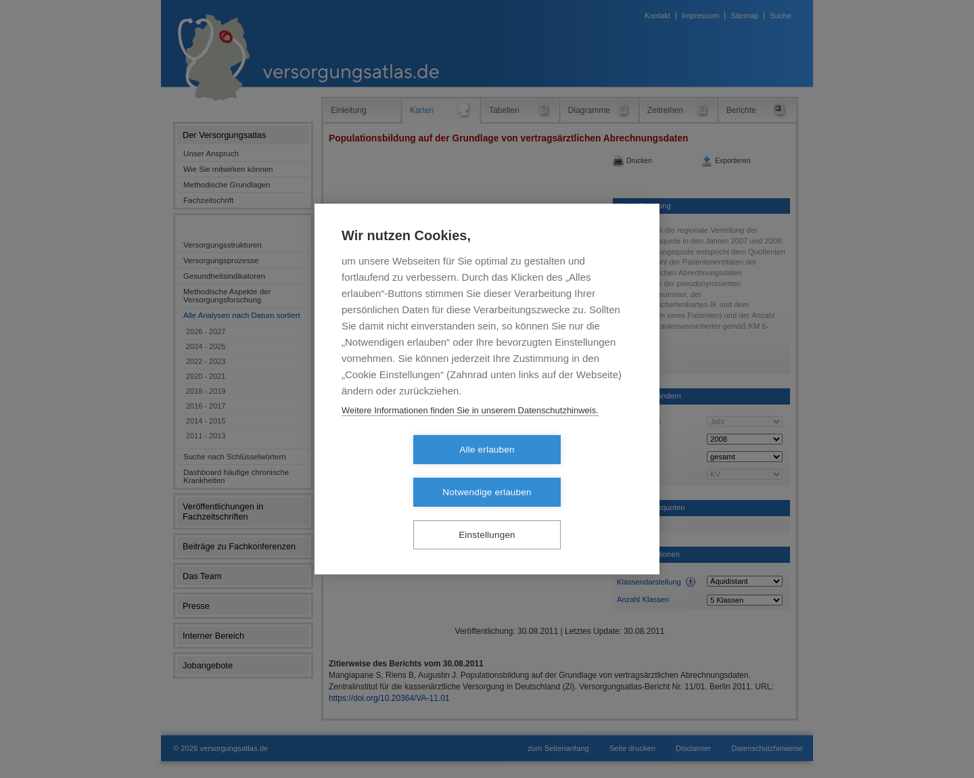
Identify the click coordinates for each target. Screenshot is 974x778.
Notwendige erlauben (564, 471)
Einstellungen (487, 514)
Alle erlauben (408, 471)
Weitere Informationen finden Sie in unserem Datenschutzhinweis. (470, 432)
